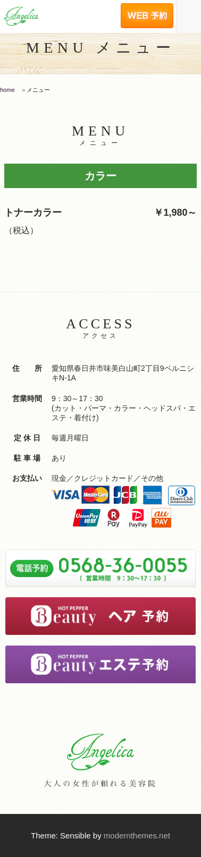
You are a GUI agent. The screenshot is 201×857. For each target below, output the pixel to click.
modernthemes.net (137, 835)
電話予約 (92, 6)
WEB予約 (147, 6)
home (7, 90)
